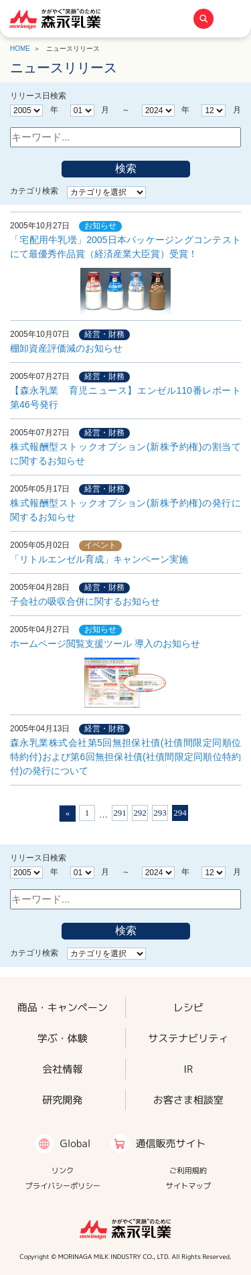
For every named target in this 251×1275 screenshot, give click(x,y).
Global (75, 1143)
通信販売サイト (170, 1143)
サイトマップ (188, 1186)
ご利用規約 (188, 1170)
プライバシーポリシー (62, 1186)
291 (120, 813)
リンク (63, 1170)
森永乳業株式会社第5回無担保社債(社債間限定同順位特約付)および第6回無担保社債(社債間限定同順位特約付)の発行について (125, 756)
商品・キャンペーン (62, 1007)
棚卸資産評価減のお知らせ (66, 348)
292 (140, 813)
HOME (20, 48)
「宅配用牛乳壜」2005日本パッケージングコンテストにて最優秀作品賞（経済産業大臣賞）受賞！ (125, 273)
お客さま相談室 (188, 1100)
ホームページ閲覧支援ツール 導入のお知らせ (105, 673)
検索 (126, 168)
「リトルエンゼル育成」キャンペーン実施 (99, 559)
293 (160, 813)
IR (188, 1069)
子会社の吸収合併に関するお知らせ (85, 601)
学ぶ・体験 (62, 1038)
